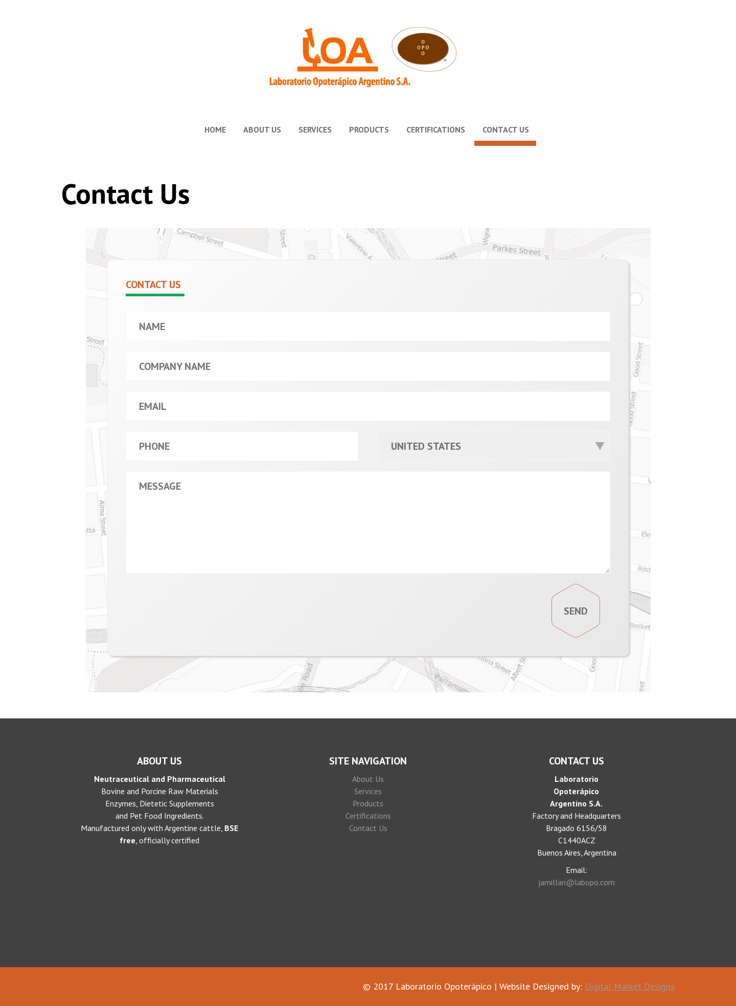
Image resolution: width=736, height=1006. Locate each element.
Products (369, 129)
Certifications (435, 129)
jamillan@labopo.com (576, 882)
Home (215, 129)
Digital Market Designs (630, 986)
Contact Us (505, 129)
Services (315, 129)
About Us (262, 129)
